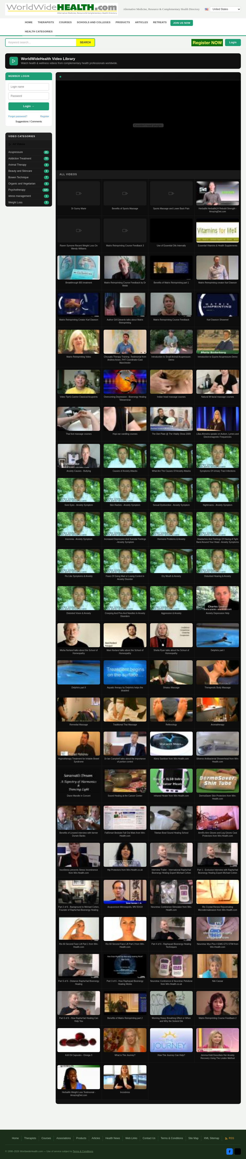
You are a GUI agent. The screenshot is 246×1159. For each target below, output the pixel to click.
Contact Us (149, 1138)
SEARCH (85, 42)
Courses (65, 22)
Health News (112, 1138)
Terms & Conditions (172, 1138)
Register (44, 116)
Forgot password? (17, 116)
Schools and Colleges (93, 22)
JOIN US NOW (181, 23)
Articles (141, 22)
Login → (28, 106)
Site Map (193, 1138)
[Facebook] (229, 1151)
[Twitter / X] (237, 1151)
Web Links (131, 1138)
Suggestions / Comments (29, 121)
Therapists (46, 22)
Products (123, 22)
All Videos (16, 144)
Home (29, 22)
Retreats (160, 22)
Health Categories (39, 31)
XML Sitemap (211, 1138)
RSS (229, 1138)
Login (233, 42)
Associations (63, 1138)
